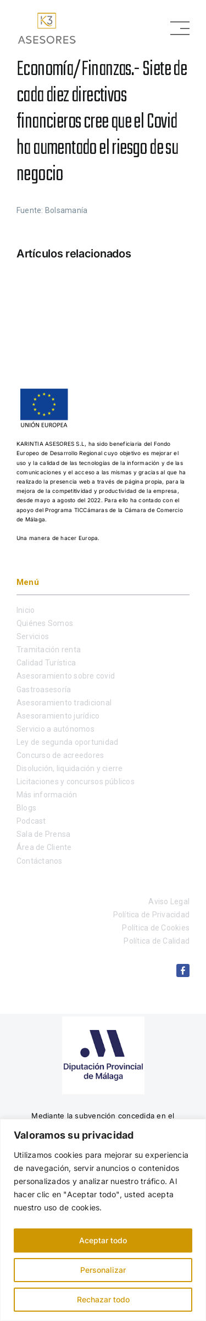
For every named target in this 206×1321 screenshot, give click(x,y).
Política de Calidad (157, 941)
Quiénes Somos (44, 623)
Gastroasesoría (43, 689)
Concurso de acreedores (60, 755)
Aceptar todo (103, 1240)
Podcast (31, 821)
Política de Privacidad (151, 914)
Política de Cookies (156, 927)
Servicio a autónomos (55, 729)
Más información (46, 794)
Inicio (25, 610)
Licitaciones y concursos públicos (75, 781)
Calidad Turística (46, 662)
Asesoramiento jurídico (57, 715)
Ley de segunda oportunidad (67, 742)
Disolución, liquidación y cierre (69, 768)
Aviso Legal (169, 901)
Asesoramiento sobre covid (65, 675)
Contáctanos (39, 861)
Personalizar (103, 1269)
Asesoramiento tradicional (64, 702)
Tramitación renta (48, 649)
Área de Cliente (44, 847)
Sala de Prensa (43, 834)
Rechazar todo (103, 1299)
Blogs (26, 807)
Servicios (32, 636)
